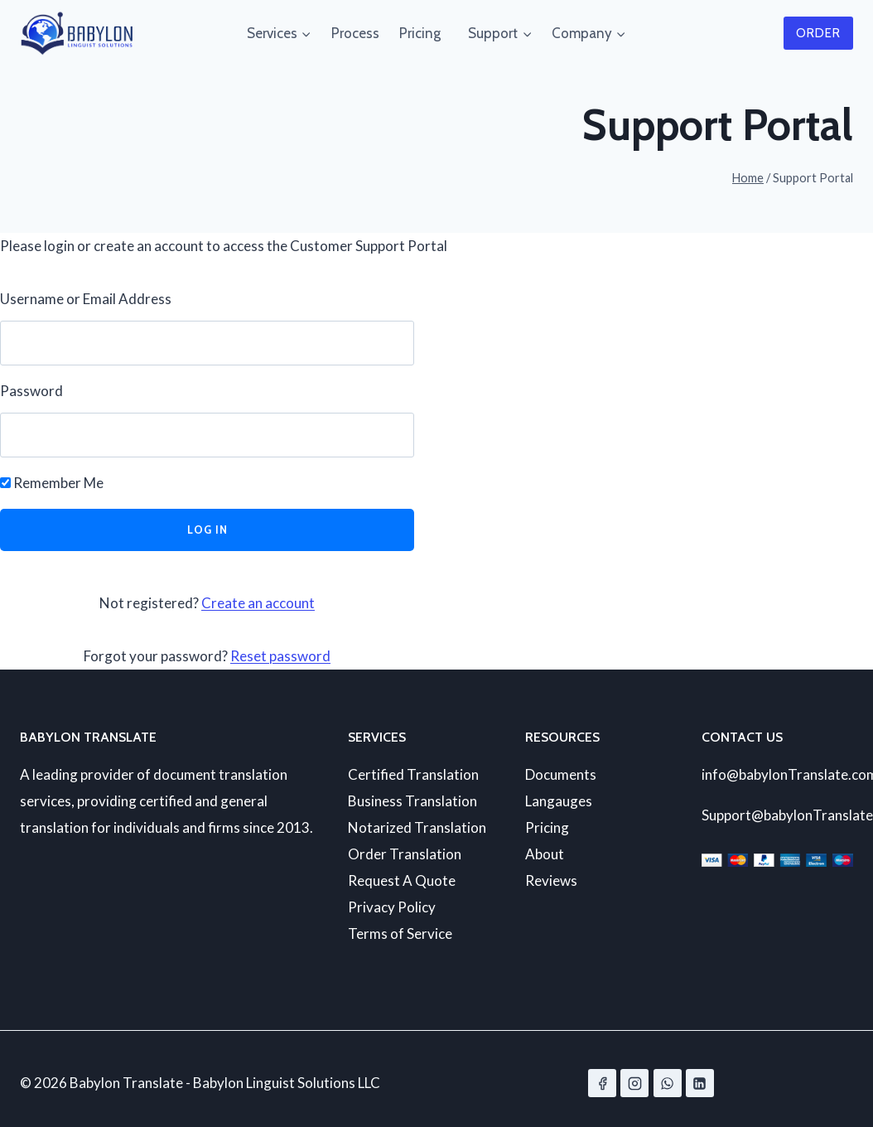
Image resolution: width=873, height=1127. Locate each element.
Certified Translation (413, 774)
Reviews (551, 880)
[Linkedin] (700, 1083)
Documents (560, 774)
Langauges (558, 801)
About (544, 854)
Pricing (420, 33)
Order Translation (404, 854)
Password (31, 390)
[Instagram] (634, 1083)
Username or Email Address (85, 298)
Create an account (258, 603)
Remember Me (52, 482)
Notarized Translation (417, 827)
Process (355, 33)
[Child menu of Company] (547, 33)
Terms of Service (400, 933)
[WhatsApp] (668, 1083)
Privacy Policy (392, 907)
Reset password (280, 656)
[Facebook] (602, 1083)
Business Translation (412, 801)
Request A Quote (402, 880)
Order (818, 33)
